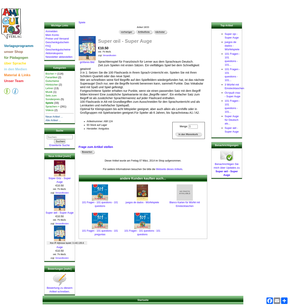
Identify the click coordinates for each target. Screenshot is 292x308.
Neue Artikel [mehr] (59, 156)
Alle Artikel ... (53, 120)
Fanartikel (51, 77)
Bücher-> (50, 73)
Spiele (82, 22)
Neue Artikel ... (54, 116)
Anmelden (51, 31)
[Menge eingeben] (193, 127)
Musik (48, 91)
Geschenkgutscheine (57, 49)
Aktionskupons (54, 53)
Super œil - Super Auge (60, 211)
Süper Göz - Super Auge (59, 178)
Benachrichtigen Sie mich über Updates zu (227, 168)
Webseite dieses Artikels (169, 169)
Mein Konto (52, 34)
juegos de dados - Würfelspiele (142, 202)
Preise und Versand (57, 38)
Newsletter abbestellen (58, 56)
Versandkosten (62, 193)
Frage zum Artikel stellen (96, 147)
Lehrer (49, 88)
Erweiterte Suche (59, 145)
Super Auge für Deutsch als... (232, 120)
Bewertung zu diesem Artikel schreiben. (60, 288)
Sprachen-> (52, 106)
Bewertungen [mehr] (60, 268)
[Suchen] (60, 137)
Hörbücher (51, 84)
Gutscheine (52, 80)
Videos (49, 110)
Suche (59, 130)
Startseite (143, 300)
